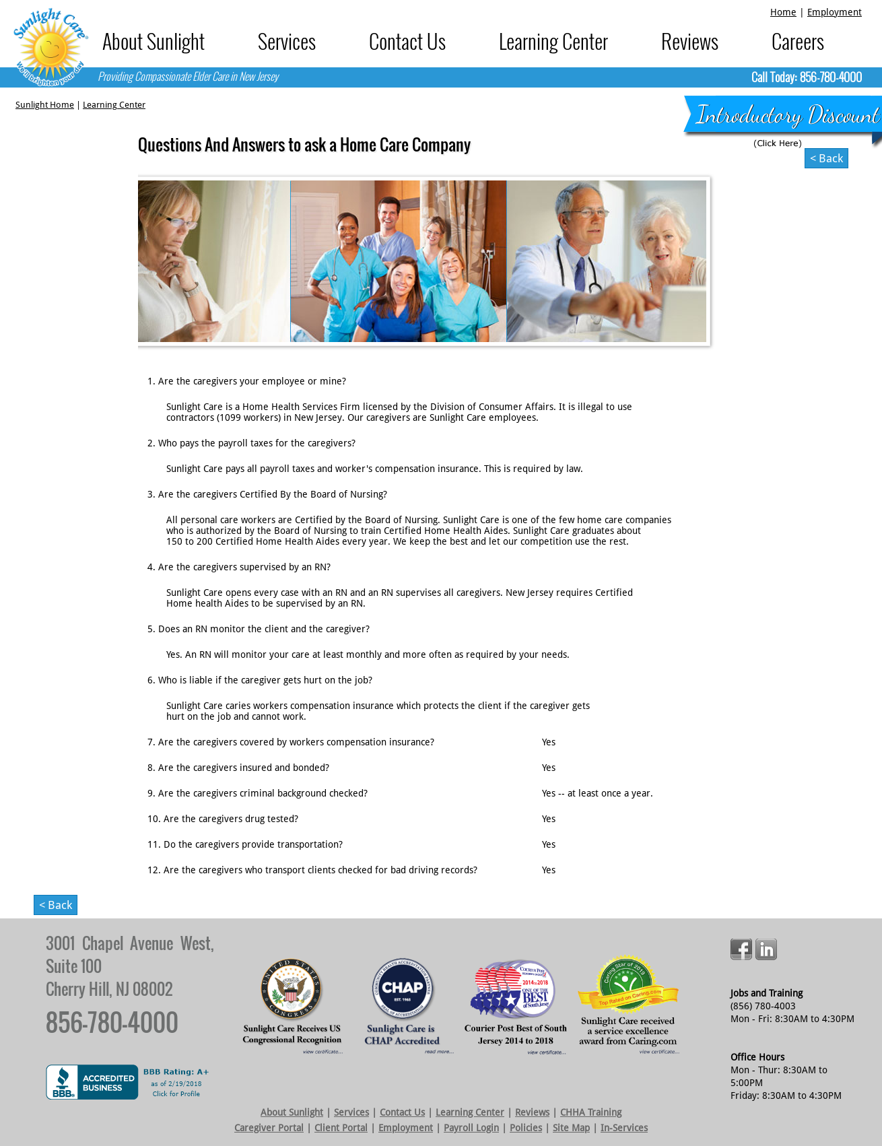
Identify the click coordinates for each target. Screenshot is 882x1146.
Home (783, 12)
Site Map (571, 1127)
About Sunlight (153, 41)
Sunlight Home (44, 105)
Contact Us (407, 41)
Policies (526, 1127)
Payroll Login (471, 1127)
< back (826, 158)
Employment (834, 12)
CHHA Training (590, 1112)
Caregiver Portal (269, 1127)
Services (287, 41)
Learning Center (553, 41)
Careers (798, 41)
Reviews (689, 41)
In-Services (624, 1127)
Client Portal (341, 1127)
